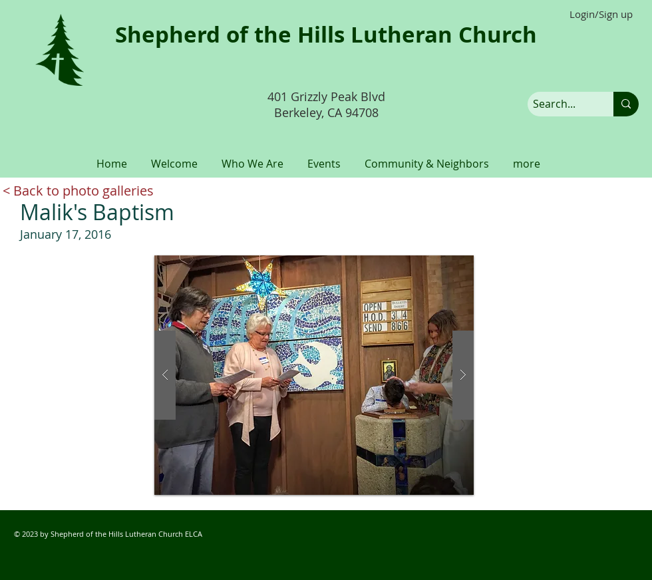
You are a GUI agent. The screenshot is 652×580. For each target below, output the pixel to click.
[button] (174, 157)
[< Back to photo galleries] (78, 191)
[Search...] (559, 104)
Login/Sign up (601, 14)
